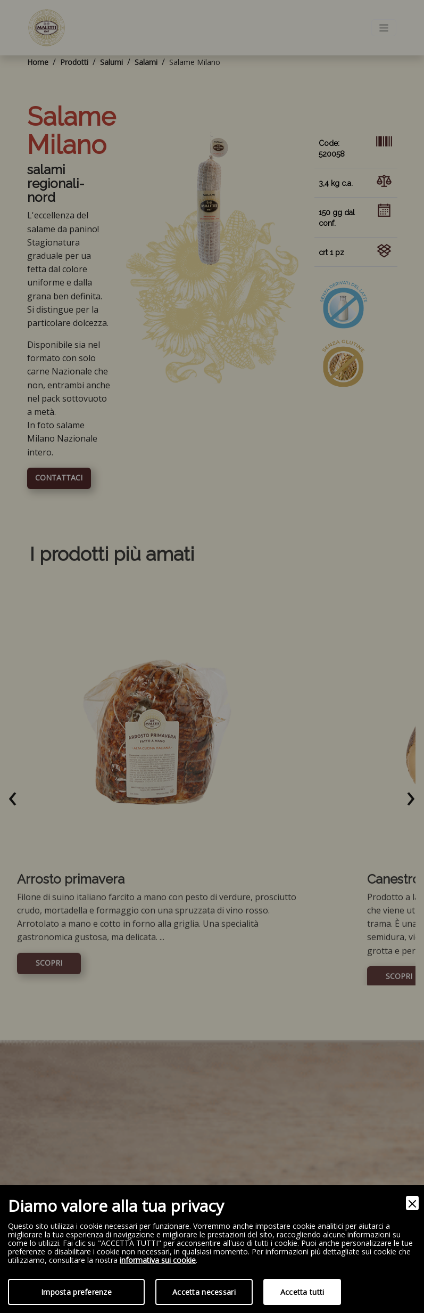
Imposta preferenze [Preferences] (76, 1292)
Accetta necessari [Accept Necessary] (204, 1292)
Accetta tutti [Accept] (302, 1292)
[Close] (412, 1203)
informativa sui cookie (158, 1260)
